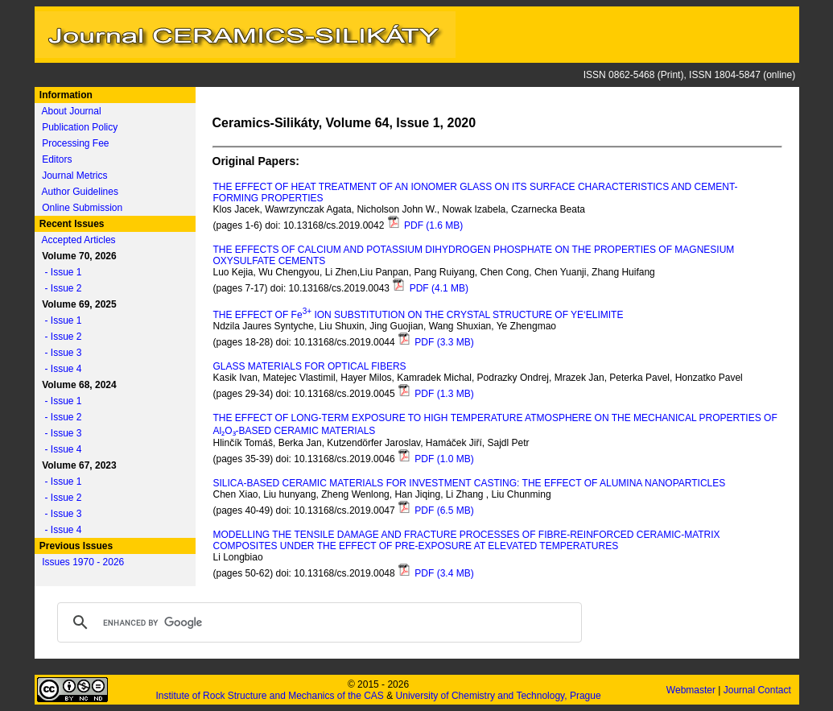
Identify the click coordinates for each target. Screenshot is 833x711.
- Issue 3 (59, 352)
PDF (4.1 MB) (430, 288)
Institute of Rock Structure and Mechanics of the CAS (269, 695)
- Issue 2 (59, 288)
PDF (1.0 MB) (436, 459)
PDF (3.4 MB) (436, 573)
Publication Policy (80, 127)
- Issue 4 (59, 368)
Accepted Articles (79, 240)
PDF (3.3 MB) (436, 342)
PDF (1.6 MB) (425, 225)
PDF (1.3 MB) (436, 393)
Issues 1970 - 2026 (83, 562)
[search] (317, 622)
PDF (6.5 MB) (436, 510)
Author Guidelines (80, 191)
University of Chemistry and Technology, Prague (498, 695)
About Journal (71, 111)
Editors (57, 159)
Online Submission (82, 207)
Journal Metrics (74, 175)
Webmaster (692, 690)
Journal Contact (759, 690)
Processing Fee (75, 143)
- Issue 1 (59, 272)
